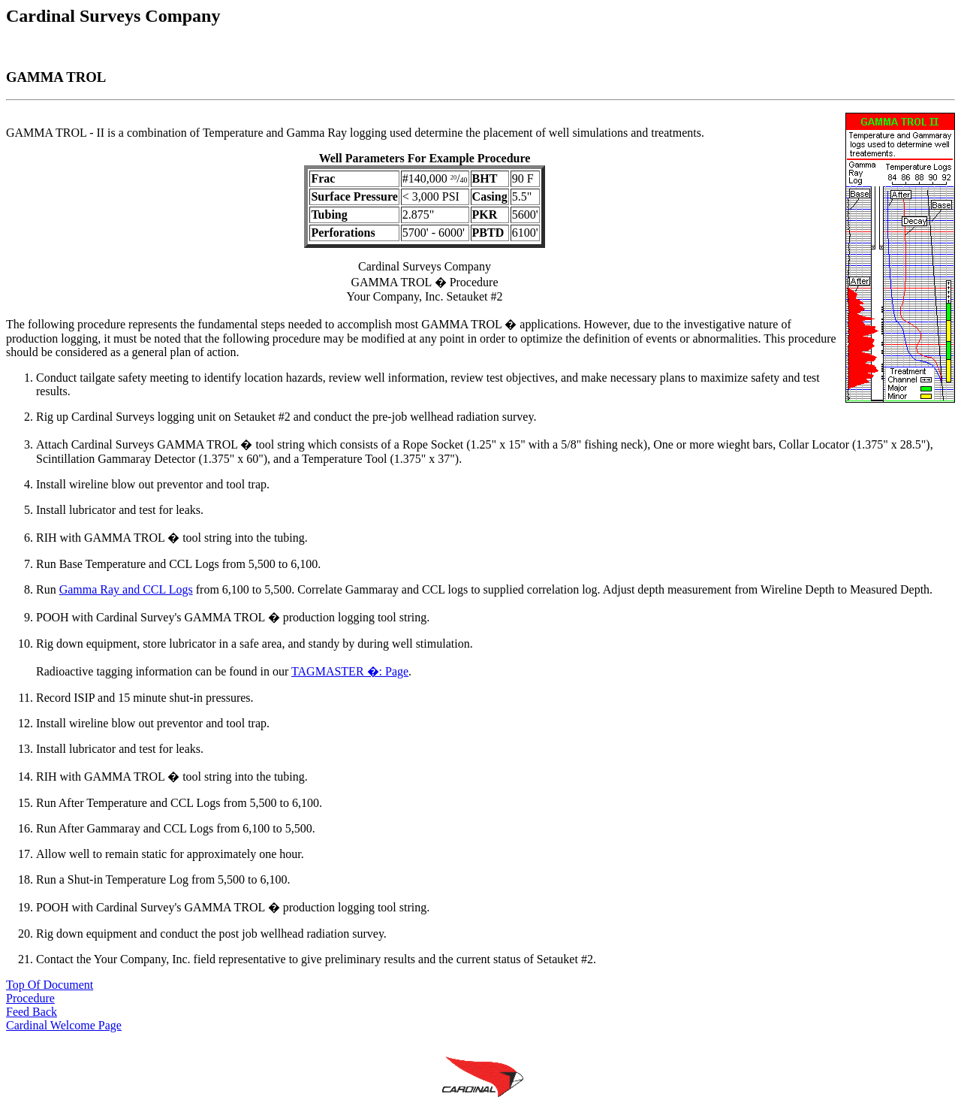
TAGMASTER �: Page (349, 671)
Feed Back (31, 1011)
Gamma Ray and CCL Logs (126, 589)
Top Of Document (49, 984)
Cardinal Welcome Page (64, 1025)
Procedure (30, 998)
